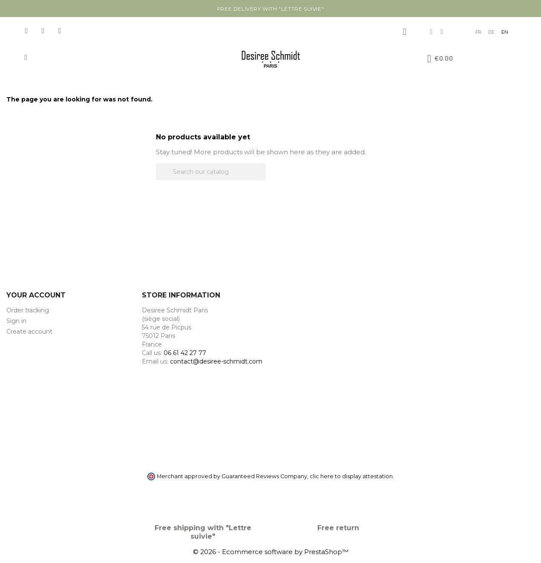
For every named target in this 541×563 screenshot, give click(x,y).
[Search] (211, 171)
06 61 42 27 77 (185, 353)
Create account (29, 331)
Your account (36, 295)
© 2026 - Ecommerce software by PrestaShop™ (270, 552)
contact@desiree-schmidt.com (216, 361)
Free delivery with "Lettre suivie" (270, 9)
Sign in (16, 321)
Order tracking (27, 310)
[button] (25, 57)
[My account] (405, 32)
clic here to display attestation (351, 476)
